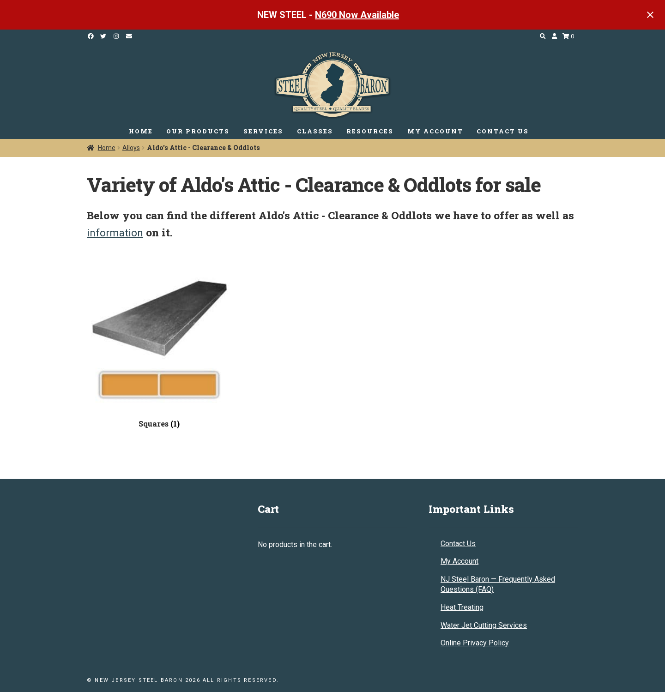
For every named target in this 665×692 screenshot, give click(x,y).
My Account (459, 561)
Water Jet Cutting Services (484, 625)
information (115, 233)
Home (106, 147)
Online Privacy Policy (475, 642)
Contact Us (458, 543)
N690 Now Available (357, 14)
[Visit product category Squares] (159, 346)
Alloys (131, 147)
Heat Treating (462, 607)
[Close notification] (650, 14)
